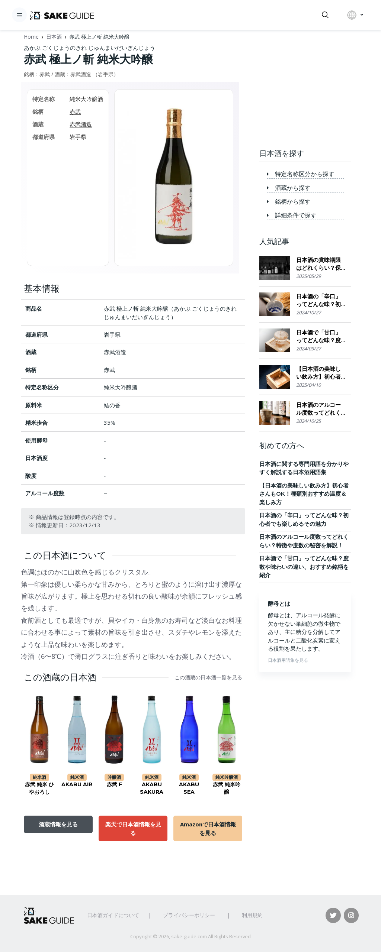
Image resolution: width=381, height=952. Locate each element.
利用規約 (252, 915)
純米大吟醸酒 (86, 99)
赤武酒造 (80, 74)
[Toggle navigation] (19, 14)
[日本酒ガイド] (62, 15)
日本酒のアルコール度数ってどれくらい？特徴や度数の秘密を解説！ (318, 409)
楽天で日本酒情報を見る (133, 828)
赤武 (44, 74)
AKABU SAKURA (151, 788)
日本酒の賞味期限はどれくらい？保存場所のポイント (318, 264)
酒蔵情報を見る (58, 824)
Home (31, 36)
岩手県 (105, 74)
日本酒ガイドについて (113, 915)
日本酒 (54, 36)
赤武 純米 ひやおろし (39, 788)
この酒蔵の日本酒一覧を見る (208, 677)
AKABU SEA (189, 788)
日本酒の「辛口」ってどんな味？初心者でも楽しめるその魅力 (318, 300)
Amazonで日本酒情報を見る (208, 828)
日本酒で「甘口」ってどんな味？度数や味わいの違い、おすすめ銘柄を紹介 (318, 336)
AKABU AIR (76, 784)
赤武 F (114, 784)
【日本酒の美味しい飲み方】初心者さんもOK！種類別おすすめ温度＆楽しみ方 (320, 373)
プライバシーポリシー (189, 915)
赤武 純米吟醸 (226, 788)
